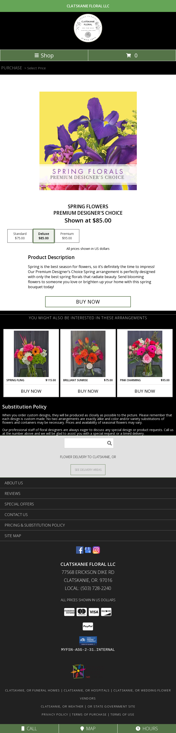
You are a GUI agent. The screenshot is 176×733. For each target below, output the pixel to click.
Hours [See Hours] (147, 728)
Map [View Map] (88, 728)
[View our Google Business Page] (88, 552)
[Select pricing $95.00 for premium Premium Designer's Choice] (67, 236)
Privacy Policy (55, 714)
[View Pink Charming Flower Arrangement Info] (145, 354)
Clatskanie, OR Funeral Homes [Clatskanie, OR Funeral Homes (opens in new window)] (32, 690)
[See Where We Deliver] (88, 469)
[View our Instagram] (96, 552)
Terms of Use (122, 714)
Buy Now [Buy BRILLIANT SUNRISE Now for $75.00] (88, 391)
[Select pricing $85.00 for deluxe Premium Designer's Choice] (43, 236)
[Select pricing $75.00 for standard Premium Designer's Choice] (20, 236)
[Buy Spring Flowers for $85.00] (88, 301)
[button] (88, 641)
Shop (44, 55)
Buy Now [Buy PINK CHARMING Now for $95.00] (145, 391)
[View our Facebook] (79, 552)
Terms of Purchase (89, 714)
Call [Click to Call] (29, 728)
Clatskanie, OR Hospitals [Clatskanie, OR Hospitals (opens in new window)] (87, 690)
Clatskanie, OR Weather (62, 706)
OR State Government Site (111, 706)
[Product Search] (89, 443)
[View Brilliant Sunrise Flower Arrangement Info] (88, 354)
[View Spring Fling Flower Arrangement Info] (31, 354)
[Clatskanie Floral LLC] (88, 43)
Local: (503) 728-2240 (88, 588)
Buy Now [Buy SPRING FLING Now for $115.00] (31, 391)
